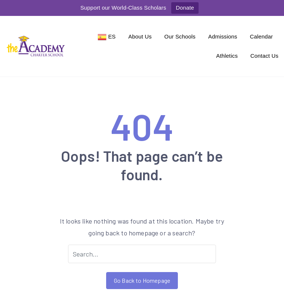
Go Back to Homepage (142, 280)
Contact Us (264, 56)
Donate (185, 7)
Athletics (227, 56)
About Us (140, 36)
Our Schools (180, 36)
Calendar (261, 36)
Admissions (222, 36)
